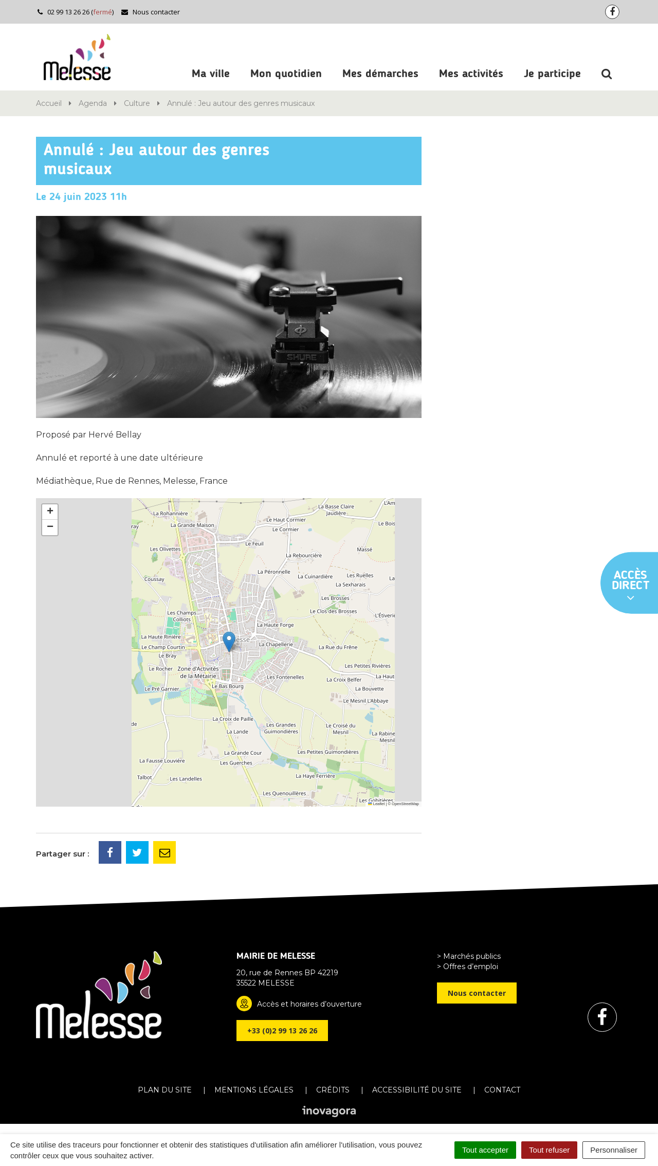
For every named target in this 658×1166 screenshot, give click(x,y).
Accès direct (631, 587)
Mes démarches (380, 74)
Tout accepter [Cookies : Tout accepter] (485, 1149)
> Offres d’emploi (467, 966)
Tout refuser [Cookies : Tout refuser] (549, 1149)
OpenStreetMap (405, 803)
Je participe (552, 74)
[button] (229, 641)
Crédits (333, 1090)
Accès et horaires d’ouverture (309, 1004)
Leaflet (376, 803)
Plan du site (165, 1090)
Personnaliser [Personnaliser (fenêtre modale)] (613, 1149)
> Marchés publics (469, 956)
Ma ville (211, 74)
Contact (502, 1090)
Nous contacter (150, 11)
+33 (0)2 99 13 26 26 (282, 1030)
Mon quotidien (286, 74)
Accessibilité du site (417, 1090)
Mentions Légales (254, 1090)
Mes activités (471, 74)
